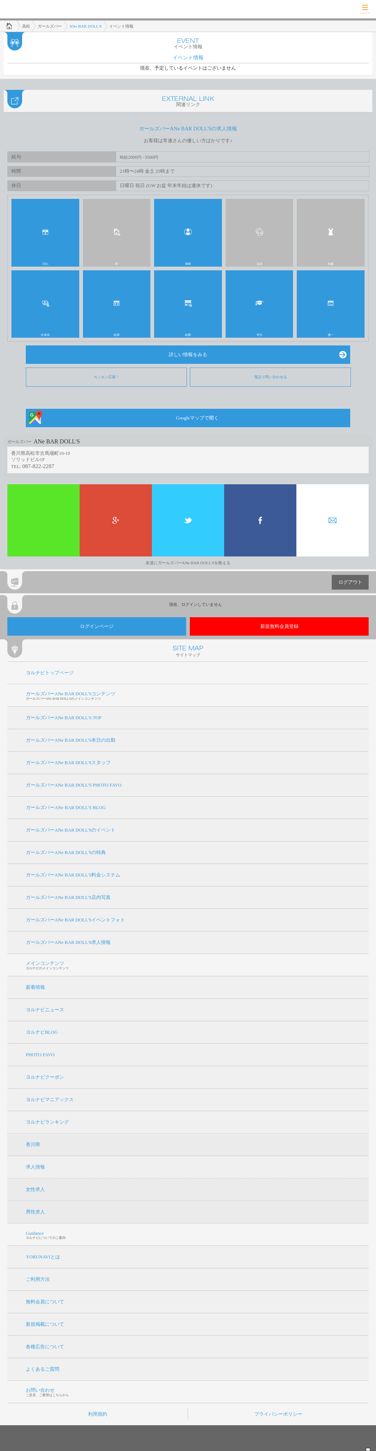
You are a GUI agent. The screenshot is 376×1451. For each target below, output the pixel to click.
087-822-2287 (38, 466)
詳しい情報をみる (188, 354)
